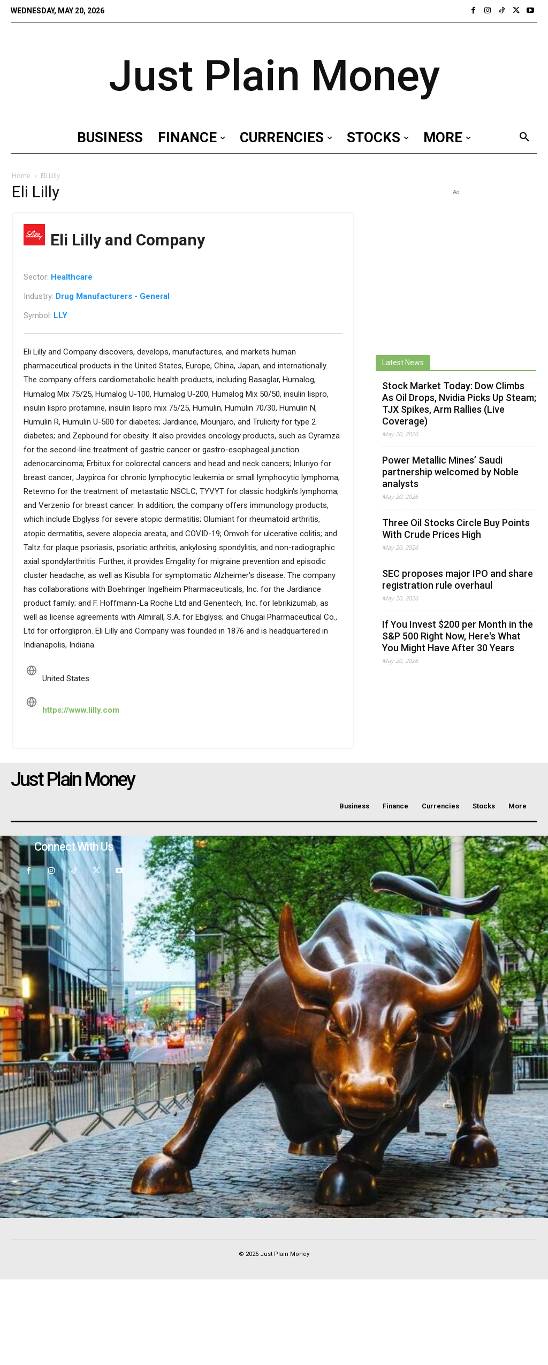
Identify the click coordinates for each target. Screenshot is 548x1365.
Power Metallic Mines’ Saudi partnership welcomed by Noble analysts (450, 471)
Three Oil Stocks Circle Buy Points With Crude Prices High (456, 528)
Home (21, 175)
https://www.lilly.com (80, 710)
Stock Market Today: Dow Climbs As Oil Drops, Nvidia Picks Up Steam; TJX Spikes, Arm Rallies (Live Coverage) (459, 403)
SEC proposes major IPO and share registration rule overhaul (457, 579)
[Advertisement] (456, 264)
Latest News (403, 362)
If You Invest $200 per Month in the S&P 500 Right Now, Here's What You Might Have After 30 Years (457, 636)
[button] (524, 137)
